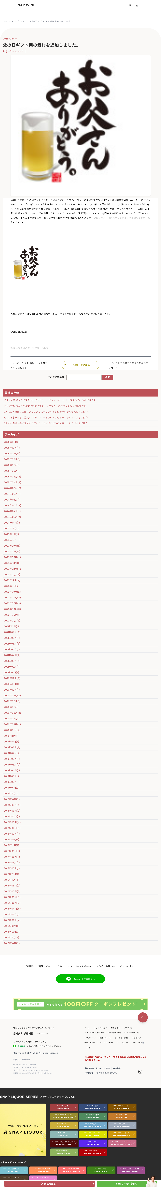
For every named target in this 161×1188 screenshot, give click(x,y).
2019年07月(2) (12, 753)
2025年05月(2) (12, 476)
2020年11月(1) (11, 684)
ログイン (88, 1047)
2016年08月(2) (12, 885)
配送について (105, 1037)
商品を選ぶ (116, 1027)
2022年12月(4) (12, 580)
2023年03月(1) (12, 563)
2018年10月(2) (12, 799)
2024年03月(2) (12, 517)
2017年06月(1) (12, 851)
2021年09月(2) (12, 632)
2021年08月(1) (12, 638)
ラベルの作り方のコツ (94, 1032)
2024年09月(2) (12, 488)
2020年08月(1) (12, 701)
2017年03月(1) (12, 862)
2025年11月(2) (12, 442)
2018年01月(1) (11, 839)
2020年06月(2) (12, 712)
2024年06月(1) (12, 499)
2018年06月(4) (12, 822)
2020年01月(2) (12, 730)
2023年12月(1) (12, 528)
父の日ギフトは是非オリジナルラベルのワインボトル (122, 218)
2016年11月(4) (11, 880)
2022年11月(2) (12, 586)
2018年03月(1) (12, 833)
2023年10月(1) (12, 540)
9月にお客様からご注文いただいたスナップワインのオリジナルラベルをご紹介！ (47, 412)
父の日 (21, 51)
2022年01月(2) (12, 620)
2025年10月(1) (12, 447)
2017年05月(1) (12, 857)
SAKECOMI (138, 1042)
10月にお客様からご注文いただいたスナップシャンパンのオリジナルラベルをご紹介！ (50, 400)
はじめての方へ (100, 1027)
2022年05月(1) (12, 615)
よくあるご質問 (121, 1037)
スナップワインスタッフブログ (24, 21)
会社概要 (89, 1073)
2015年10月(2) (12, 943)
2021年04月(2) (12, 655)
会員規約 (117, 1068)
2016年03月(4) (12, 914)
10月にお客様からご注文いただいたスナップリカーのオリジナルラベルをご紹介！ (47, 406)
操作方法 (128, 1027)
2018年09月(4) (12, 805)
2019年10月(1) (11, 741)
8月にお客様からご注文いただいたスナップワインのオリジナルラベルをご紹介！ (47, 417)
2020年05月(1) (12, 718)
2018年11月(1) (11, 793)
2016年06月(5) (12, 897)
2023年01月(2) (12, 574)
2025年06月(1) (12, 471)
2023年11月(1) (11, 534)
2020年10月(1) (12, 689)
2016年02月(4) (12, 920)
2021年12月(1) (11, 626)
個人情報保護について (106, 1073)
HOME (5, 21)
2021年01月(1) (11, 672)
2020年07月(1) (12, 707)
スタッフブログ (106, 1042)
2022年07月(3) (12, 603)
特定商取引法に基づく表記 (97, 1068)
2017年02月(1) (12, 868)
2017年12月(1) (11, 845)
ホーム (87, 1027)
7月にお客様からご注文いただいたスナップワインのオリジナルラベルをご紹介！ (47, 423)
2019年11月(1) (11, 736)
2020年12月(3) (12, 678)
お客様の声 (136, 1037)
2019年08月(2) (12, 747)
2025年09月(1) (12, 453)
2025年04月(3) (12, 482)
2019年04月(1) (12, 770)
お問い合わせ (122, 1042)
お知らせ (12, 51)
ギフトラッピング (132, 1032)
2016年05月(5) (12, 903)
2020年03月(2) (12, 724)
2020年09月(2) (12, 695)
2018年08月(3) (12, 810)
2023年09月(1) (12, 545)
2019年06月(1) (12, 759)
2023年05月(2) (12, 557)
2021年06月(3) (12, 643)
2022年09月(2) (12, 592)
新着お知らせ (90, 1042)
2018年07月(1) (12, 816)
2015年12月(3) (12, 931)
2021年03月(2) (12, 661)
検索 (107, 377)
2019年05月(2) (12, 764)
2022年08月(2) (12, 597)
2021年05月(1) (12, 649)
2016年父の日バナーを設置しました (30, 348)
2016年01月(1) (11, 926)
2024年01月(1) (12, 522)
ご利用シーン (90, 1037)
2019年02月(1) (12, 782)
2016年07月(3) (12, 891)
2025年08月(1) (12, 459)
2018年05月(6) (12, 828)
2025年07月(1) (12, 465)
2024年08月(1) (12, 494)
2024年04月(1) (12, 511)
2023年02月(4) (12, 568)
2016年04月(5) (12, 908)
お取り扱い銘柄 (114, 1032)
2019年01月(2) (12, 787)
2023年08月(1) (12, 551)
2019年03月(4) (12, 776)
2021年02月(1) (12, 666)
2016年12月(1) (11, 874)
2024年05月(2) (12, 505)
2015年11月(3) (11, 937)
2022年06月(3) (12, 609)
